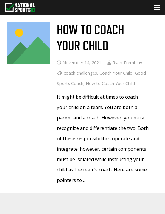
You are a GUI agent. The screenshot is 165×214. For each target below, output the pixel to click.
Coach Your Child (116, 73)
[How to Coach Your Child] (28, 27)
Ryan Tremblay (127, 62)
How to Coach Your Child (110, 83)
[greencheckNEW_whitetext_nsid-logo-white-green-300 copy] (20, 7)
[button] (157, 7)
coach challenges (80, 73)
